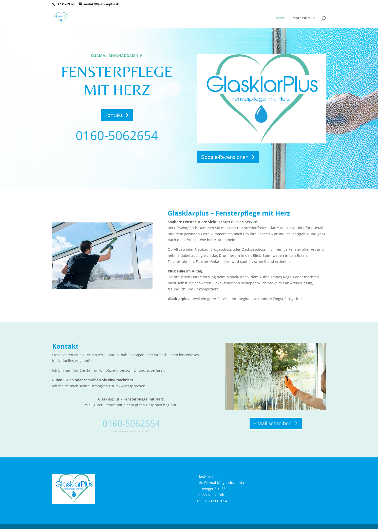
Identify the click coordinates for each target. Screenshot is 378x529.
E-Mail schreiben (272, 423)
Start (280, 18)
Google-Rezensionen (225, 157)
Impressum (301, 18)
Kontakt (113, 115)
